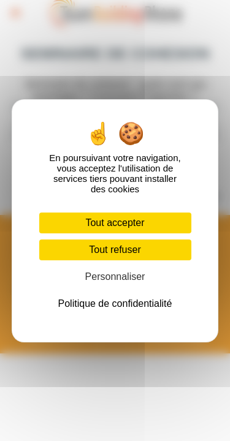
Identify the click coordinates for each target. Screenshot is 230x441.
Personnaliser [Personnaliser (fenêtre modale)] (115, 276)
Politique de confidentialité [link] (115, 303)
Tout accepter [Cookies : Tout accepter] (114, 222)
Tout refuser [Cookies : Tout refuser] (114, 249)
